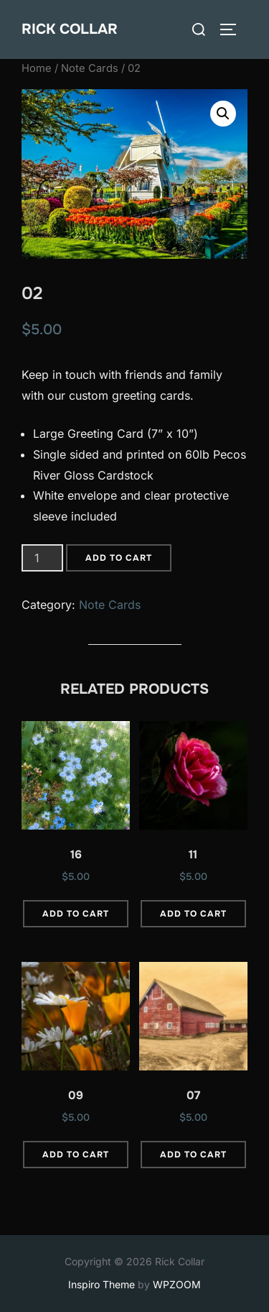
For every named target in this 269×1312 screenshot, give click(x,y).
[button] (223, 114)
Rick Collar (70, 29)
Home (37, 68)
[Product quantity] (42, 558)
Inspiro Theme (101, 1284)
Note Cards (89, 68)
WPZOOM (177, 1284)
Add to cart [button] (75, 913)
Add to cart (118, 558)
